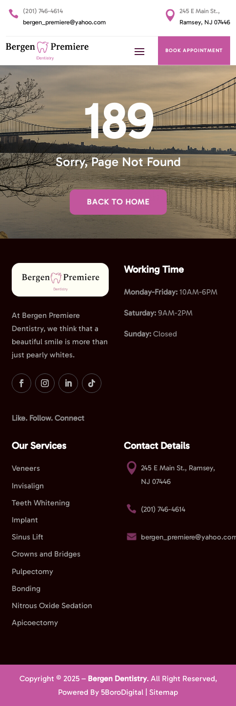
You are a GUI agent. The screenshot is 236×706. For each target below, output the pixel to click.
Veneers (26, 468)
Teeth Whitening (41, 502)
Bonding (26, 588)
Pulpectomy (32, 571)
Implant (25, 519)
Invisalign (28, 485)
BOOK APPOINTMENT (194, 51)
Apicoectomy (35, 622)
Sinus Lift (27, 536)
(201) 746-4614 (43, 11)
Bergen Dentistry (117, 678)
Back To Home (118, 201)
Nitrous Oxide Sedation (52, 605)
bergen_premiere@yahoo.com (64, 22)
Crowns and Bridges (46, 553)
